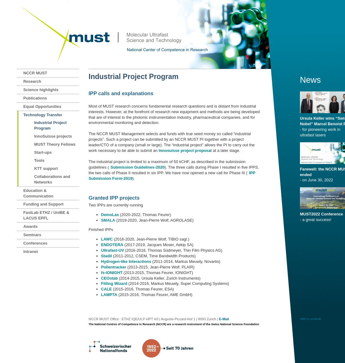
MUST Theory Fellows (55, 144)
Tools (39, 160)
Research (32, 81)
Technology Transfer (42, 115)
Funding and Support (43, 204)
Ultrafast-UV (112, 250)
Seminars (32, 234)
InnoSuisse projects (53, 136)
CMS (303, 319)
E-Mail (224, 319)
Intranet (30, 251)
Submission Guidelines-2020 (137, 167)
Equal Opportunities (42, 106)
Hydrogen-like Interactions (126, 261)
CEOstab (109, 278)
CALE (106, 289)
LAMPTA (109, 294)
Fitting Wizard (114, 283)
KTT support (46, 168)
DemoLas (110, 214)
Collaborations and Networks (52, 179)
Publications (35, 98)
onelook (315, 319)
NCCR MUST (35, 73)
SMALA (108, 220)
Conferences (35, 243)
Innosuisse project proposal (185, 150)
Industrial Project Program (50, 125)
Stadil (106, 256)
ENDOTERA (112, 244)
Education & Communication (38, 193)
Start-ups (43, 152)
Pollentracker (113, 267)
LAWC (107, 239)
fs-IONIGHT (111, 272)
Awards (30, 226)
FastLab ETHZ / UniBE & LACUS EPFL (46, 215)
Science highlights (40, 89)
